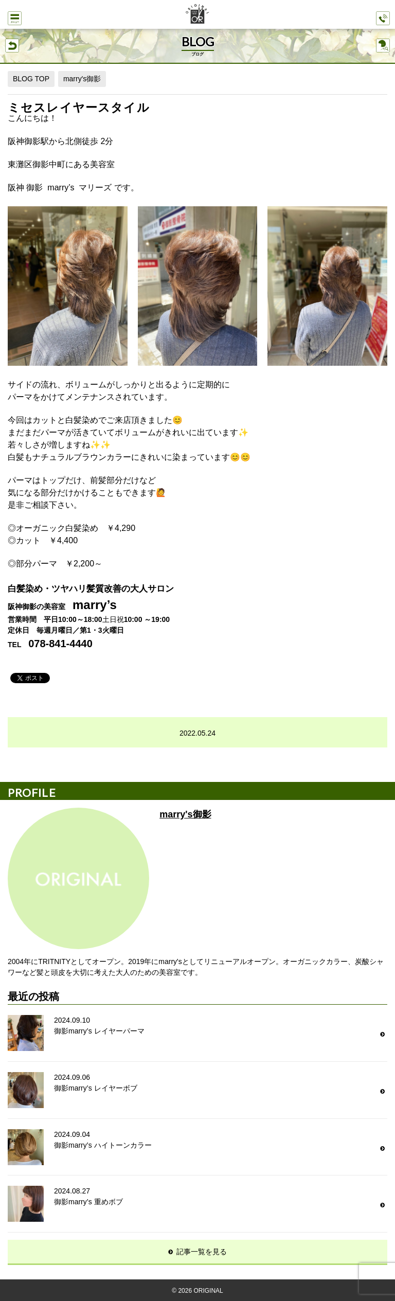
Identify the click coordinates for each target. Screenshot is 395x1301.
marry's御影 (82, 79)
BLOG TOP (31, 79)
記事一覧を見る (201, 1251)
